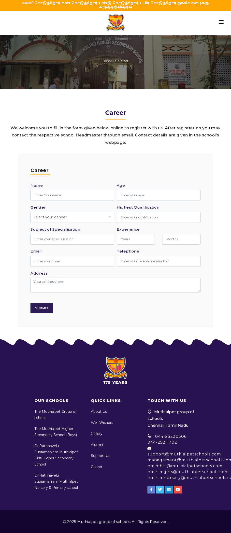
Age (121, 185)
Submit (41, 308)
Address (39, 273)
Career (123, 61)
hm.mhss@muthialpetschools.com (184, 466)
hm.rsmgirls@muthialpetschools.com (188, 471)
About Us (99, 411)
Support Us (100, 455)
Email (36, 251)
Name (36, 185)
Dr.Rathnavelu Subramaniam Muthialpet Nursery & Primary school (56, 481)
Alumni (97, 444)
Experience (128, 229)
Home (107, 61)
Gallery (96, 433)
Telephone (128, 251)
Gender (38, 207)
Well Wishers (102, 422)
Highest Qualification (138, 207)
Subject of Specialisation (55, 229)
